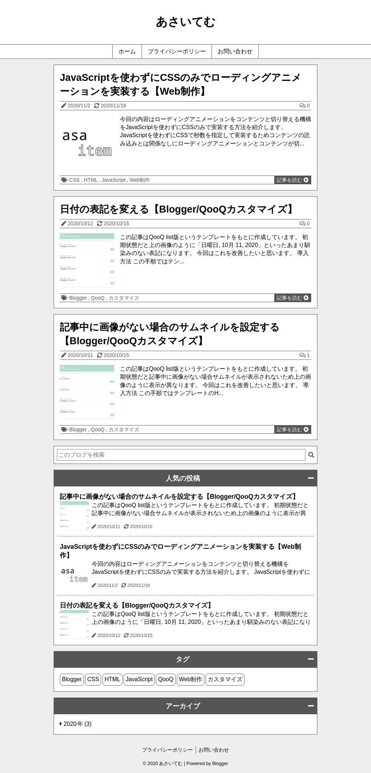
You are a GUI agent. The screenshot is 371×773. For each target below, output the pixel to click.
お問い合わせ (235, 51)
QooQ (98, 298)
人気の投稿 (183, 478)
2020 (70, 724)
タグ (182, 659)
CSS (75, 180)
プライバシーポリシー (177, 51)
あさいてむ (186, 21)
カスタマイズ (124, 298)
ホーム (127, 51)
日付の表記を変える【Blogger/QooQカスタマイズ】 (178, 209)
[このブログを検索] (181, 455)
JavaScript (114, 180)
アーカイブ (183, 706)
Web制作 (140, 180)
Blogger (78, 298)
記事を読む (293, 180)
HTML (91, 180)
